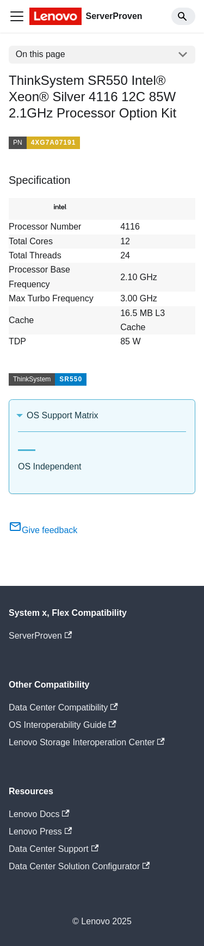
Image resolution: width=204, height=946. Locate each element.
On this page (40, 54)
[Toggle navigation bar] (17, 16)
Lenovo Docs (39, 814)
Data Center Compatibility (63, 707)
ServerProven (40, 635)
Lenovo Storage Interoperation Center (87, 742)
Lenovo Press (40, 831)
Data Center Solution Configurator (79, 866)
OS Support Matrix (62, 415)
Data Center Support (53, 849)
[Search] (183, 16)
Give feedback (43, 530)
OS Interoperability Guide (62, 724)
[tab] (26, 446)
